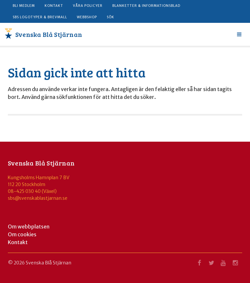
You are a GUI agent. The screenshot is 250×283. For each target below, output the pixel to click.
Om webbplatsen (28, 226)
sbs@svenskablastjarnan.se (37, 198)
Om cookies (22, 234)
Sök (110, 17)
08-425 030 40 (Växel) (32, 191)
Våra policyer (88, 6)
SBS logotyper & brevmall (40, 17)
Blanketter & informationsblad (146, 6)
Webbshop (87, 17)
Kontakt (54, 6)
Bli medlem (24, 6)
